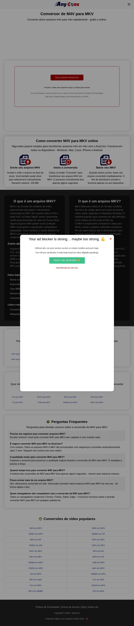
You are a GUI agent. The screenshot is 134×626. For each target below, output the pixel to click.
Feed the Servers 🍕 (67, 260)
